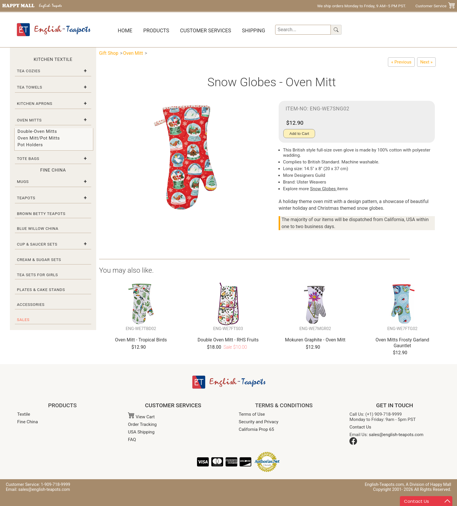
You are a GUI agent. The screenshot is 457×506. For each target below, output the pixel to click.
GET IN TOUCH (394, 405)
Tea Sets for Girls (37, 274)
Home (125, 31)
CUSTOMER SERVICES (173, 405)
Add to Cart (299, 133)
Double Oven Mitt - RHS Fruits (228, 340)
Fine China (27, 421)
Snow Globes (323, 188)
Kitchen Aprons (34, 103)
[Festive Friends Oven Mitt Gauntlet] (401, 62)
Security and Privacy (258, 421)
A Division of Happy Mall (428, 484)
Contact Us (360, 427)
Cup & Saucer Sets (37, 244)
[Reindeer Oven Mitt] (426, 62)
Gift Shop (108, 53)
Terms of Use (252, 414)
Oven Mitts (29, 120)
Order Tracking (142, 424)
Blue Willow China (37, 228)
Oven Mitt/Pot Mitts (38, 138)
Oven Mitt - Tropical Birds (141, 340)
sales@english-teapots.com (396, 434)
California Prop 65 (256, 429)
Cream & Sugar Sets (39, 259)
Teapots (26, 197)
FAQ (132, 439)
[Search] (303, 30)
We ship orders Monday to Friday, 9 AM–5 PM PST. (361, 5)
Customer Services (205, 31)
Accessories (31, 304)
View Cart (141, 416)
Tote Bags (28, 158)
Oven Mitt (133, 53)
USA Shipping (141, 432)
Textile (23, 414)
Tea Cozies (28, 70)
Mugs (23, 181)
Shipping (253, 31)
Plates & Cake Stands (41, 289)
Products (156, 31)
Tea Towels (29, 87)
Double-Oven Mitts (37, 131)
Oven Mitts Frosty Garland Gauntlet (402, 342)
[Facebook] (353, 443)
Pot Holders (30, 144)
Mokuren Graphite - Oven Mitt (315, 340)
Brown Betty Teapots (41, 213)
